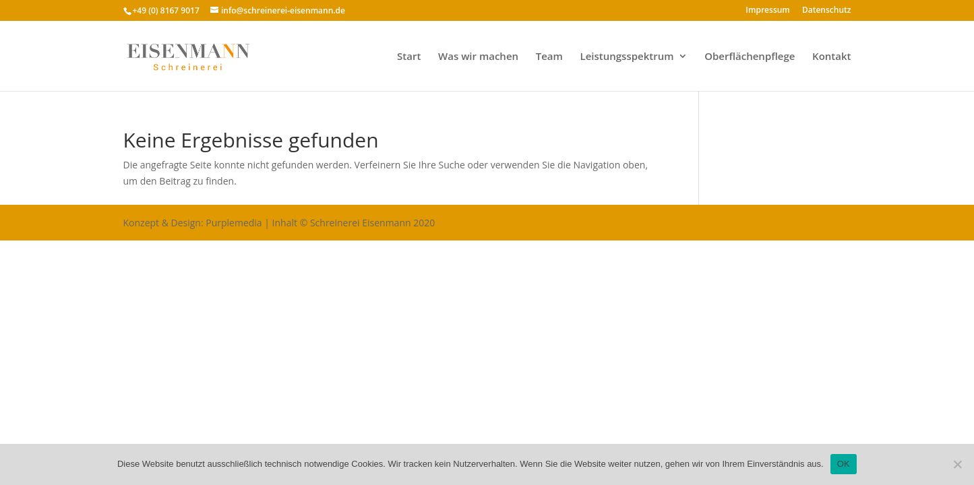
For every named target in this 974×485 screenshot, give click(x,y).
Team (549, 57)
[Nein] (957, 464)
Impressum (767, 10)
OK (843, 464)
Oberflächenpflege (749, 57)
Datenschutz (826, 10)
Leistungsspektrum (627, 57)
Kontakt (831, 57)
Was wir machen (478, 57)
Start (409, 57)
